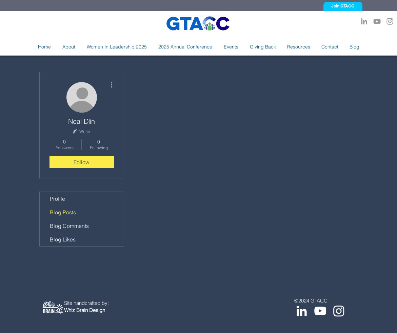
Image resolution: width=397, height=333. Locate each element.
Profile (57, 198)
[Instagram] (389, 21)
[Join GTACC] (342, 6)
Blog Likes (63, 239)
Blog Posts (63, 212)
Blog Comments (69, 225)
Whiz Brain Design (84, 310)
